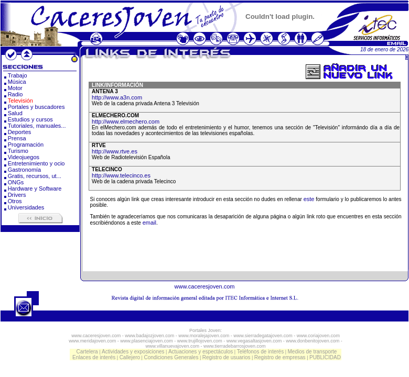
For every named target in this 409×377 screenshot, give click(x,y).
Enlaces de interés (93, 357)
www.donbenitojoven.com (312, 340)
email (149, 222)
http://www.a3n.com (117, 97)
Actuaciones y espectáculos (200, 351)
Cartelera (87, 351)
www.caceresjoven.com (205, 286)
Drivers (17, 195)
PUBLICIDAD (325, 357)
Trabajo (17, 75)
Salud (15, 113)
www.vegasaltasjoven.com (254, 340)
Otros (15, 201)
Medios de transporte (312, 351)
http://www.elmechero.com (125, 121)
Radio (15, 94)
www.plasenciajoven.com (146, 340)
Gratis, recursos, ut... (34, 176)
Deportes (19, 132)
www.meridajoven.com (92, 340)
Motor (15, 88)
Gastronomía (24, 170)
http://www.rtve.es (114, 151)
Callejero (130, 357)
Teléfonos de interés (260, 351)
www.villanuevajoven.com (172, 346)
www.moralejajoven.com (203, 335)
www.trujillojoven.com (199, 340)
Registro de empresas (280, 357)
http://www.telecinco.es (121, 175)
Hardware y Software (35, 188)
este (309, 199)
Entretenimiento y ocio (36, 163)
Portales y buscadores (36, 107)
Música (17, 82)
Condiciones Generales (171, 357)
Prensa (17, 138)
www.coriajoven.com (318, 335)
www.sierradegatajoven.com (263, 335)
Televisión (20, 100)
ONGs (16, 182)
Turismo (18, 151)
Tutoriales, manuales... (37, 126)
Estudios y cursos (30, 119)
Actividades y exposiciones (133, 351)
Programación (26, 144)
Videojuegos (23, 157)
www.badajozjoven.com (149, 335)
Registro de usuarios (226, 357)
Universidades (26, 207)
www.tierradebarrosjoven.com (234, 346)
